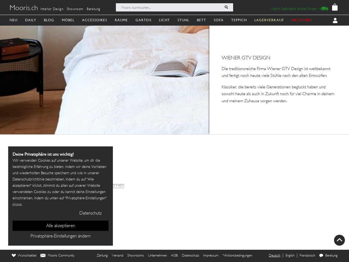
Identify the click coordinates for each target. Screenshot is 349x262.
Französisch (307, 255)
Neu (13, 20)
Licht (164, 20)
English (289, 255)
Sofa (219, 20)
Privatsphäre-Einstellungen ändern (61, 236)
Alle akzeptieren (60, 226)
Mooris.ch (24, 8)
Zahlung (102, 255)
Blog (49, 20)
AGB (174, 255)
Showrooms (135, 255)
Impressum (210, 255)
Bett (201, 20)
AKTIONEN (301, 20)
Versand (117, 255)
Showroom (75, 9)
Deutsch (274, 255)
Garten (143, 20)
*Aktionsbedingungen (237, 255)
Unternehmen (157, 255)
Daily (30, 20)
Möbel (68, 20)
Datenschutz (190, 255)
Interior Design (52, 9)
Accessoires (94, 20)
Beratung (93, 9)
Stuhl (183, 20)
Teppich (239, 20)
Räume (121, 20)
